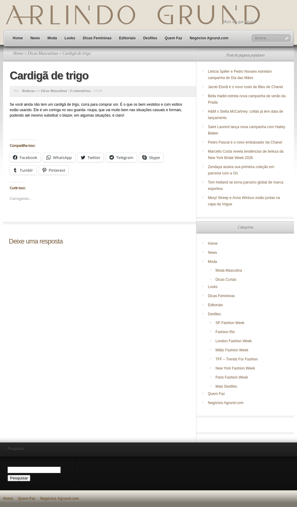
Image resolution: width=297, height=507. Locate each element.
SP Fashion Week (230, 323)
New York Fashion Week (235, 368)
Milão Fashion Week (232, 350)
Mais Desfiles (226, 386)
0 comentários (80, 91)
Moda (52, 38)
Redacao (28, 91)
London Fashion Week (233, 341)
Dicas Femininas (97, 38)
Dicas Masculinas (43, 53)
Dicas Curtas (225, 279)
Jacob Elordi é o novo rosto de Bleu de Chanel (245, 87)
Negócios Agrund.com (209, 38)
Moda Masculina (228, 270)
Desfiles (150, 38)
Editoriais (127, 38)
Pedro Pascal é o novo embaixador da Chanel (245, 142)
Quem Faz (173, 38)
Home (18, 38)
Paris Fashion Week (231, 377)
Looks (70, 38)
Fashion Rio (225, 332)
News (35, 38)
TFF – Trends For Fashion (236, 359)
